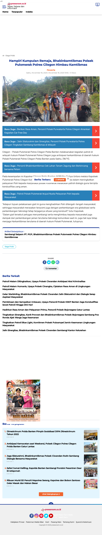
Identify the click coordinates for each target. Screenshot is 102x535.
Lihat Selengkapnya (51, 494)
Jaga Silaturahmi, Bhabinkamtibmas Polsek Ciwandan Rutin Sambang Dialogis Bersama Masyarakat (43, 457)
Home (5, 12)
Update (59, 180)
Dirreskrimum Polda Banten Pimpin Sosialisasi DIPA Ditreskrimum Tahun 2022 (41, 433)
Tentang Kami (68, 522)
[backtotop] (51, 504)
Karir (47, 522)
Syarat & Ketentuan (83, 522)
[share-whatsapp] (53, 262)
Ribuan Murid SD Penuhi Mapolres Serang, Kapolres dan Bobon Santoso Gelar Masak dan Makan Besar (43, 481)
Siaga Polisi (9, 247)
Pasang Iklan (56, 522)
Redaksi (72, 515)
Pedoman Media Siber (35, 522)
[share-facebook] (44, 262)
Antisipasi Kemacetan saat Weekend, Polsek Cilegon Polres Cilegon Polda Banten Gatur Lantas (41, 445)
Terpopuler (17, 12)
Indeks (29, 12)
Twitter (47, 517)
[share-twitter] (49, 262)
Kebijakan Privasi (17, 522)
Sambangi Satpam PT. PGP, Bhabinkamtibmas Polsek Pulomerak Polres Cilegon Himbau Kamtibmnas (50, 235)
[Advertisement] (51, 33)
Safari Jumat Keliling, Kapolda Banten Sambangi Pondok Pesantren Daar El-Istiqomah (44, 469)
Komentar (51, 268)
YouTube (53, 517)
